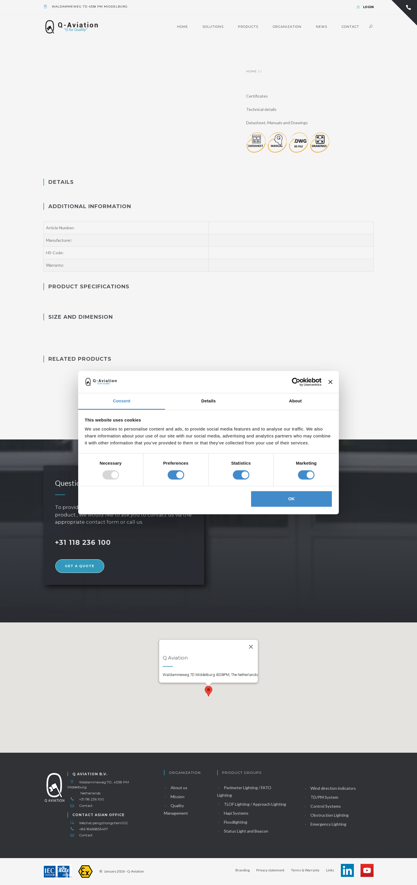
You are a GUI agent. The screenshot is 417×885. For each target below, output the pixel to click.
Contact (350, 27)
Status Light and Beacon (242, 831)
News (321, 27)
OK (291, 498)
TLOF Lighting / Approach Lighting (251, 804)
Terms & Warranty (305, 870)
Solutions (213, 27)
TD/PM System (321, 797)
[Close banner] (330, 382)
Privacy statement (270, 870)
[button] (208, 691)
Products (248, 27)
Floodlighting (232, 822)
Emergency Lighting (325, 824)
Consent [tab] (122, 401)
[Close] (251, 647)
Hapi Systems (232, 813)
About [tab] (295, 401)
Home (182, 27)
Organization (287, 27)
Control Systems (322, 806)
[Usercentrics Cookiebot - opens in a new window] (296, 382)
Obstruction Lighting (326, 815)
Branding (242, 870)
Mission (174, 796)
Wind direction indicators (330, 788)
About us (175, 787)
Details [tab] (208, 401)
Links (330, 870)
